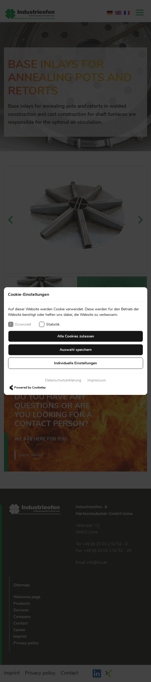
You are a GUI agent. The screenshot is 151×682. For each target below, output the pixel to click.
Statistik (49, 324)
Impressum (96, 380)
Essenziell (19, 324)
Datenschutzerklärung (63, 380)
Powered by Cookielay (27, 387)
